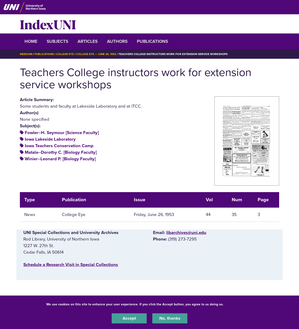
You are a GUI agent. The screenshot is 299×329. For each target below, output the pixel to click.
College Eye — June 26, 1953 (98, 54)
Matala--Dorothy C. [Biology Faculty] (61, 152)
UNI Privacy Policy (239, 304)
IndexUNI (48, 24)
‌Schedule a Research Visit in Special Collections (70, 264)
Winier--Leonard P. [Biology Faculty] (60, 158)
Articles (88, 41)
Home (31, 41)
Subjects (57, 41)
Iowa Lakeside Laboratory (50, 139)
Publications (152, 41)
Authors (117, 41)
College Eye (66, 54)
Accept (129, 318)
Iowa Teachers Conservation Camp (59, 145)
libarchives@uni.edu (186, 232)
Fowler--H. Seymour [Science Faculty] (62, 132)
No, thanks (170, 318)
